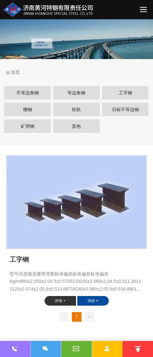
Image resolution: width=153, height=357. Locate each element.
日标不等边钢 (125, 109)
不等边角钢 (27, 92)
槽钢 (27, 109)
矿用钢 (27, 126)
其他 (76, 126)
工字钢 (125, 92)
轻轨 (76, 109)
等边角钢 (76, 92)
